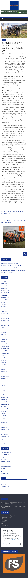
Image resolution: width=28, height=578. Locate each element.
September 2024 (5, 325)
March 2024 (4, 339)
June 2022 (3, 388)
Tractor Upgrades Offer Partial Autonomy (11, 268)
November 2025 (5, 293)
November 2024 (5, 320)
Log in (2, 482)
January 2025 (4, 316)
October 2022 (4, 378)
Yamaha (21, 53)
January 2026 (4, 288)
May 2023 (3, 362)
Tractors (3, 468)
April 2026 (3, 281)
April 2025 (3, 309)
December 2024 (5, 318)
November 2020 (5, 432)
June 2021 (3, 415)
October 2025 (4, 295)
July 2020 (3, 441)
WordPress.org (4, 489)
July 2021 (3, 413)
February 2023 (4, 369)
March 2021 (4, 422)
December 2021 (5, 402)
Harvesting (3, 459)
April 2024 (3, 337)
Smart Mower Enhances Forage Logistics (11, 265)
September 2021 (5, 409)
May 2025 (3, 306)
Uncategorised (4, 473)
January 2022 (4, 399)
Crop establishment (6, 452)
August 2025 (4, 299)
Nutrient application (6, 466)
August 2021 (4, 411)
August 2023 (4, 355)
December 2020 (5, 429)
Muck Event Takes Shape (7, 272)
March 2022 (4, 395)
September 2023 (5, 353)
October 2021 (4, 406)
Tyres (2, 471)
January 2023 (4, 371)
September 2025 (5, 297)
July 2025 (3, 302)
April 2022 (3, 392)
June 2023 (3, 360)
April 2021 (3, 420)
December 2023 (5, 346)
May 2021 (3, 418)
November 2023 (5, 348)
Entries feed (4, 484)
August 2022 (4, 383)
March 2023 (4, 367)
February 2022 (4, 397)
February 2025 (4, 313)
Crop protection (5, 454)
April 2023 (3, 364)
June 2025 (3, 304)
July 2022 (3, 385)
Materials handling (5, 461)
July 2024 (3, 330)
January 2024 (4, 344)
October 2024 (4, 323)
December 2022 (5, 374)
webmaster (15, 53)
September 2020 (5, 436)
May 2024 (3, 334)
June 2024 (3, 332)
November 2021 (5, 404)
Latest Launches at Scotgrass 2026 (9, 263)
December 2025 (5, 290)
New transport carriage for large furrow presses (12, 213)
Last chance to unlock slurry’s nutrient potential (13, 270)
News (4, 40)
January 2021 (4, 427)
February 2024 (4, 341)
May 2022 (3, 390)
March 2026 (4, 283)
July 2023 (3, 357)
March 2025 (4, 311)
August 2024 (4, 327)
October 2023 (4, 351)
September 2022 (5, 381)
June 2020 (3, 443)
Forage (2, 457)
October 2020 (4, 434)
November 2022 (5, 376)
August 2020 (4, 439)
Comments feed (5, 486)
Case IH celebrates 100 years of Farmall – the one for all (14, 221)
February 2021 (4, 425)
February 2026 (4, 286)
